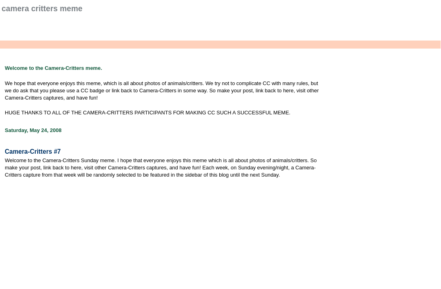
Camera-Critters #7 (33, 151)
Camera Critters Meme (42, 8)
